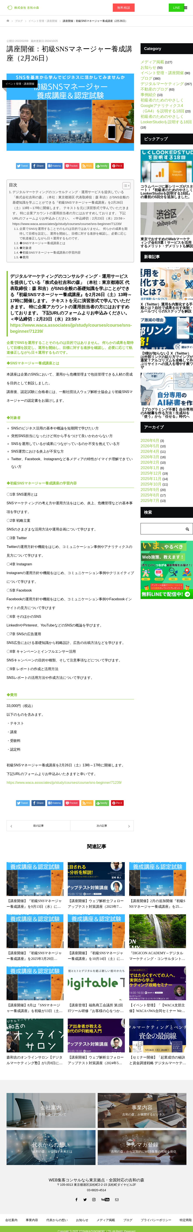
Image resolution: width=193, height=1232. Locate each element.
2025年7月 (150, 500)
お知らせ (148, 67)
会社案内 (11, 1220)
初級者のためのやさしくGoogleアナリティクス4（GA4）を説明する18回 (162, 105)
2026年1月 (150, 468)
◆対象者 (25, 248)
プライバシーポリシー (156, 1220)
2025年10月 (151, 484)
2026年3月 (150, 457)
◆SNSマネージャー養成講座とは (42, 243)
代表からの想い (57, 1220)
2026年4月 (150, 451)
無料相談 (123, 7)
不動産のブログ (154, 89)
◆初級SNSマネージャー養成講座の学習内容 (50, 252)
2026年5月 (150, 446)
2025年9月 (150, 489)
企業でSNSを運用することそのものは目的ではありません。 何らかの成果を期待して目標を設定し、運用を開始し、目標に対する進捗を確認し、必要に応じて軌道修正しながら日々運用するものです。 (73, 233)
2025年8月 (150, 495)
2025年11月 (151, 479)
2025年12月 (151, 473)
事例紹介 (148, 95)
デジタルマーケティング (162, 84)
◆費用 (24, 257)
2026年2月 (150, 462)
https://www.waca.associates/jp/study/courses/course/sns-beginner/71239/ (64, 782)
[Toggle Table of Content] (124, 185)
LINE (176, 7)
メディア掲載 (152, 62)
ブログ (146, 78)
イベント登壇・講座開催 (19, 83)
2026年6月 (150, 440)
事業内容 (32, 1220)
